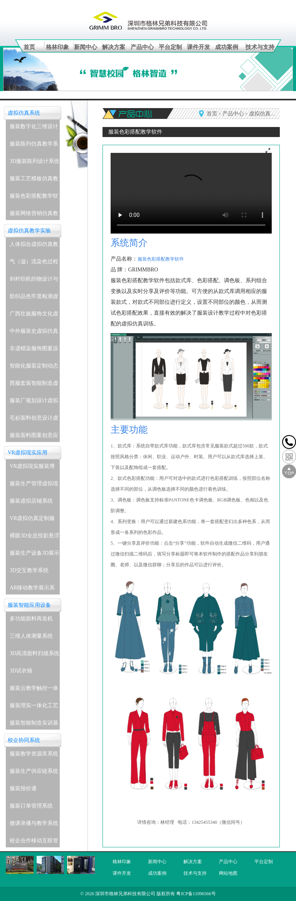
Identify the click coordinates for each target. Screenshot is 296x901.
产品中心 (142, 47)
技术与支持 (260, 47)
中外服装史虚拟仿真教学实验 (34, 333)
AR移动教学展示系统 (32, 589)
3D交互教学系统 (29, 570)
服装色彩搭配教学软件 (34, 198)
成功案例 (226, 47)
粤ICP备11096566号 (195, 893)
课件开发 (198, 47)
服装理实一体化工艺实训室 (34, 707)
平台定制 (170, 47)
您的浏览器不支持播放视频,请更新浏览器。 (191, 193)
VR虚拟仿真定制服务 (32, 520)
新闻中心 (85, 47)
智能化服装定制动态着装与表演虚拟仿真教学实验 (34, 368)
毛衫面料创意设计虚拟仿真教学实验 (34, 420)
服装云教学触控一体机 (34, 690)
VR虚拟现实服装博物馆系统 (32, 468)
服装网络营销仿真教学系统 (34, 215)
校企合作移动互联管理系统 (34, 842)
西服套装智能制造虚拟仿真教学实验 (34, 385)
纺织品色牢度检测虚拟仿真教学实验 (34, 298)
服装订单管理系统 (31, 806)
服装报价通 (23, 788)
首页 (29, 47)
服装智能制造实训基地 (34, 725)
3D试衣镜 (21, 671)
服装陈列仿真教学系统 (34, 146)
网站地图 (228, 873)
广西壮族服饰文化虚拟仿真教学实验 (34, 315)
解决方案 (113, 47)
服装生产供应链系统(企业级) (34, 773)
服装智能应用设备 (29, 605)
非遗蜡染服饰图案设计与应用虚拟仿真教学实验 (34, 350)
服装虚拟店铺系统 (31, 501)
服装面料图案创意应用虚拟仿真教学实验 (34, 437)
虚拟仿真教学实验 (29, 231)
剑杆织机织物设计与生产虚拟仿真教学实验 (34, 281)
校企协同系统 (24, 740)
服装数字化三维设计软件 (34, 128)
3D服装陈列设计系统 (34, 161)
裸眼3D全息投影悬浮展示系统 (34, 537)
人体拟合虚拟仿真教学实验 (34, 246)
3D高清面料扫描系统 (34, 653)
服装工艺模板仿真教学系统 (34, 180)
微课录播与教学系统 (34, 823)
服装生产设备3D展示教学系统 (34, 555)
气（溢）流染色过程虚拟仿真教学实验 (34, 263)
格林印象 (57, 47)
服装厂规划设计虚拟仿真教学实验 (34, 402)
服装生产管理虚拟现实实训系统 (34, 485)
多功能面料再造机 (31, 619)
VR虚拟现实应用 (27, 453)
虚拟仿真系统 (24, 113)
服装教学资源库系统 (34, 754)
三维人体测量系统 (31, 636)
